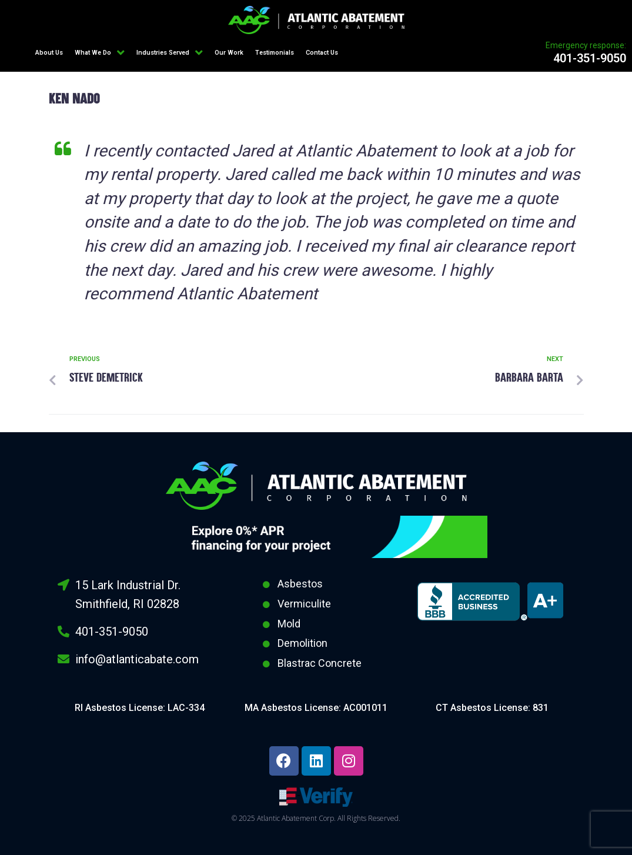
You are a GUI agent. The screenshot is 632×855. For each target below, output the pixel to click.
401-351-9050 (589, 58)
